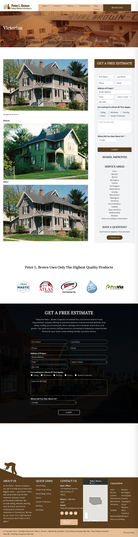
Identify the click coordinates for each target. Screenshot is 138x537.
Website (51, 531)
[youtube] (71, 513)
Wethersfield (115, 516)
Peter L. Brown (41, 531)
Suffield (113, 510)
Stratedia (60, 531)
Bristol (114, 177)
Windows (114, 112)
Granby (114, 192)
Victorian (15, 114)
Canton (115, 183)
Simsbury (114, 504)
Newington (125, 501)
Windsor (125, 516)
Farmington (126, 495)
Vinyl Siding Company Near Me (77, 531)
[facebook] (62, 513)
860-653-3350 (117, 7)
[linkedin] (75, 513)
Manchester (115, 195)
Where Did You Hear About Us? (111, 136)
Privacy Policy (129, 532)
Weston (114, 174)
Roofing (126, 112)
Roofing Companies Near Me (22, 534)
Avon (114, 171)
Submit (114, 149)
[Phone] (106, 83)
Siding (103, 112)
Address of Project (106, 88)
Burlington (114, 180)
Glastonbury (114, 189)
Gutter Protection (118, 116)
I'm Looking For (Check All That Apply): (114, 108)
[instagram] (66, 513)
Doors (103, 116)
